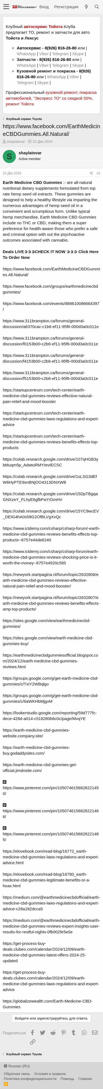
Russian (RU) (17, 1066)
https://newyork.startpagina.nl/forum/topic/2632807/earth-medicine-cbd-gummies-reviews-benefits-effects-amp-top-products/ (51, 603)
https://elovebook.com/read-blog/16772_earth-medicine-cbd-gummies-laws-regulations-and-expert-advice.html (51, 857)
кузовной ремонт (61, 92)
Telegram (61, 53)
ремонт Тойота (20, 104)
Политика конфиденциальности (30, 1079)
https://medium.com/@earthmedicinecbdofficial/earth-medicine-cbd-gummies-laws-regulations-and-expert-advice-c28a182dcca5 (51, 903)
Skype (78, 53)
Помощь (67, 1079)
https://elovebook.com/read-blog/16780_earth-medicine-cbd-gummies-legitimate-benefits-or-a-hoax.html (46, 880)
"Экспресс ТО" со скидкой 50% (62, 98)
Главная (85, 1079)
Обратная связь (17, 1074)
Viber (44, 53)
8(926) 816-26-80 (61, 48)
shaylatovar (16, 141)
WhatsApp (27, 53)
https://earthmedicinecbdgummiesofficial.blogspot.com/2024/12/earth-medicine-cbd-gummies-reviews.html (50, 661)
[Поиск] (96, 7)
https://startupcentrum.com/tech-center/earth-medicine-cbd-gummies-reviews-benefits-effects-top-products (50, 442)
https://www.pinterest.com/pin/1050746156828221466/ (51, 811)
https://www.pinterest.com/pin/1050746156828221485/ (51, 834)
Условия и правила (50, 1074)
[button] (6, 7)
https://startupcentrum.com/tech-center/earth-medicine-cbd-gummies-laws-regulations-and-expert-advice (51, 419)
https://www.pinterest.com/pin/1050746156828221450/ (51, 788)
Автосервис (29, 48)
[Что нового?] (86, 7)
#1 (98, 173)
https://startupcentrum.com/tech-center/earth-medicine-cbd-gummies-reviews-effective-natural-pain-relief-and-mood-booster (48, 396)
